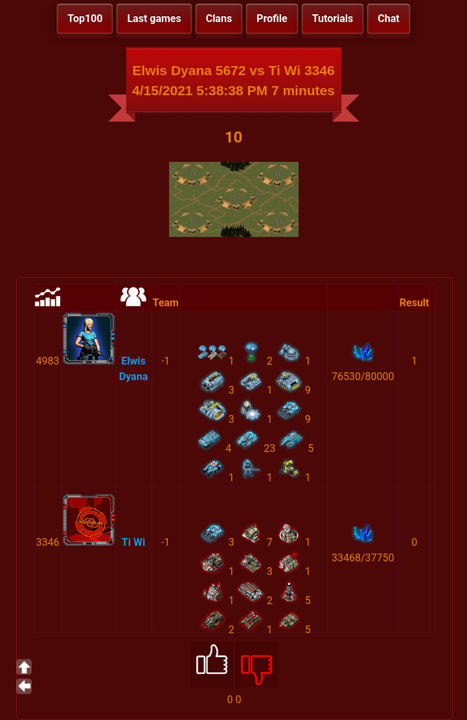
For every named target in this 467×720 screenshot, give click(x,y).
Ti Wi (133, 542)
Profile (272, 18)
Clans (219, 18)
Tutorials (333, 18)
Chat (388, 18)
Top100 (84, 18)
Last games (154, 18)
